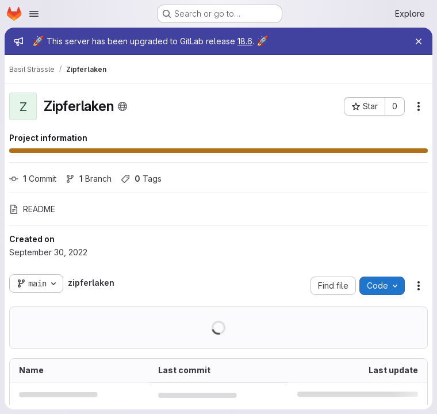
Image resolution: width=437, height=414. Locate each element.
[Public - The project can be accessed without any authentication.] (122, 106)
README (32, 209)
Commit (32, 178)
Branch (89, 178)
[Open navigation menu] (34, 14)
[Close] (418, 41)
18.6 (244, 41)
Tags (141, 178)
